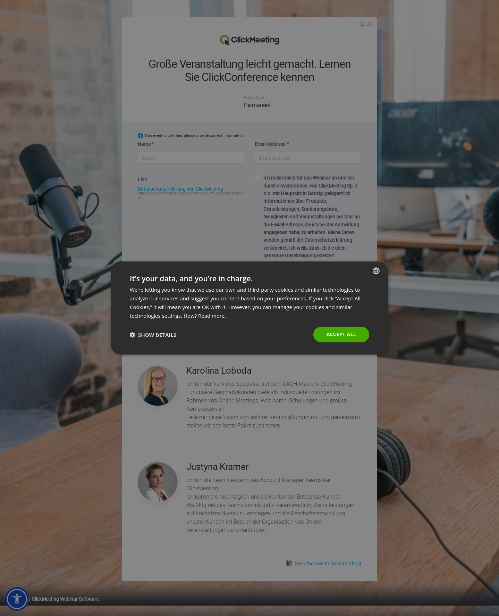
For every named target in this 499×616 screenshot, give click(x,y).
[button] (153, 335)
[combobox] (376, 270)
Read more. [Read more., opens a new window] (212, 315)
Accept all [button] (341, 334)
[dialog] (249, 308)
